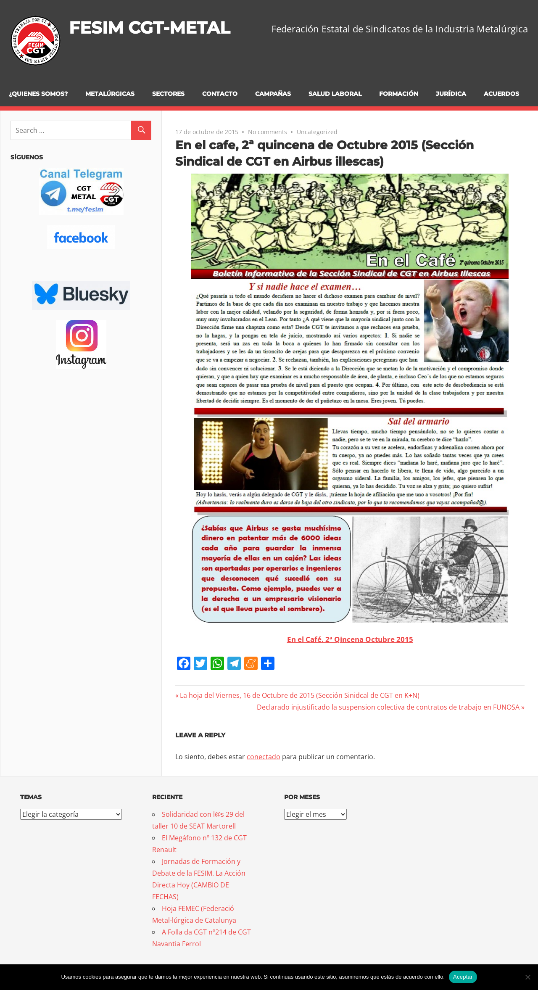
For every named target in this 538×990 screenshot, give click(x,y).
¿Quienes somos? (38, 94)
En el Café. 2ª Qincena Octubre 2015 (350, 639)
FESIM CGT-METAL (149, 27)
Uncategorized (317, 132)
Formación (398, 94)
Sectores (168, 94)
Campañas (273, 94)
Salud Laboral (335, 94)
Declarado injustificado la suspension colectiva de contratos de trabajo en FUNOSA (388, 707)
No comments (267, 132)
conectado (263, 756)
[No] (527, 977)
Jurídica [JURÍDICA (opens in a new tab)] (451, 94)
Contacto (219, 94)
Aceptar (463, 977)
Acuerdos (501, 94)
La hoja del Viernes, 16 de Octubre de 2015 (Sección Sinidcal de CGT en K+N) (299, 695)
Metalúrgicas (109, 94)
